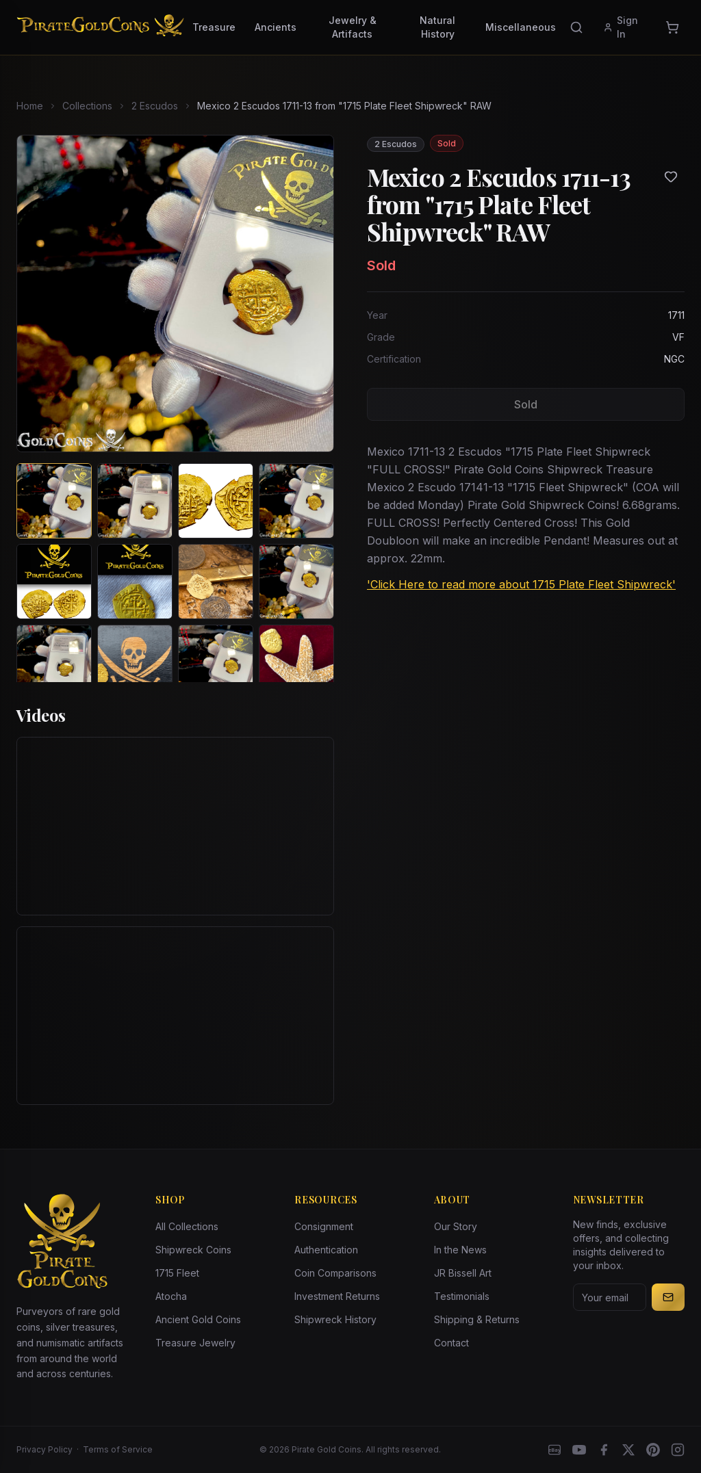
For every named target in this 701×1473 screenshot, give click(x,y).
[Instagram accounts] (678, 1450)
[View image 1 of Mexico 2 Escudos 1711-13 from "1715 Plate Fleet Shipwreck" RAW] (54, 500)
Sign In (620, 27)
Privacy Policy (44, 1449)
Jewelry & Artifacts (353, 27)
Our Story (455, 1226)
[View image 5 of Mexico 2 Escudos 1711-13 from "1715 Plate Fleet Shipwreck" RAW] (54, 581)
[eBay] (554, 1450)
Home (29, 106)
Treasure (213, 27)
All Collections (186, 1226)
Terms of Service (118, 1449)
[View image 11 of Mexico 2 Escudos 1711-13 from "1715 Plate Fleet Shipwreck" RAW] (215, 662)
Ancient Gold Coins (198, 1319)
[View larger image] (175, 293)
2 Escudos (154, 106)
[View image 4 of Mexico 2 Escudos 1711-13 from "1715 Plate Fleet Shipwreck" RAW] (296, 500)
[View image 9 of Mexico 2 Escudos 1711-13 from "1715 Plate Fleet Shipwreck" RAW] (54, 662)
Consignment (323, 1226)
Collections (87, 106)
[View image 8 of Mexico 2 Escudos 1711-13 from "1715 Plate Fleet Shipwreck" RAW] (296, 581)
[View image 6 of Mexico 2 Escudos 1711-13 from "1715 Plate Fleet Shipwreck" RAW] (135, 581)
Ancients (275, 27)
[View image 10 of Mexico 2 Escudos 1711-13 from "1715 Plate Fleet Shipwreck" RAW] (135, 662)
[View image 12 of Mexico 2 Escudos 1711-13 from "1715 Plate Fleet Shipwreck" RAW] (296, 662)
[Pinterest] (653, 1450)
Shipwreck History (335, 1319)
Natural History (437, 27)
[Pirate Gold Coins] (100, 27)
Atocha (171, 1296)
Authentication (326, 1249)
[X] (628, 1450)
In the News (460, 1249)
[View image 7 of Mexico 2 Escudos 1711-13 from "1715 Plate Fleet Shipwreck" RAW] (215, 581)
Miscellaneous (520, 27)
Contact (451, 1342)
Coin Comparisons (335, 1273)
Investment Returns (337, 1296)
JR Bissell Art (463, 1273)
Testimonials (461, 1296)
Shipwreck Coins (193, 1249)
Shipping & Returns (477, 1319)
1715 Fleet (177, 1273)
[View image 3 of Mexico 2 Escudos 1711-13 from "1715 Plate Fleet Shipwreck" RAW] (215, 500)
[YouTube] (579, 1450)
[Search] (576, 27)
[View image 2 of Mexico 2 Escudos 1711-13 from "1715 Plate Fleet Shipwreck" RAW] (135, 500)
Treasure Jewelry (195, 1342)
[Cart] (672, 27)
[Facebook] (604, 1450)
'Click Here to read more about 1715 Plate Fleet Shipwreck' (521, 584)
